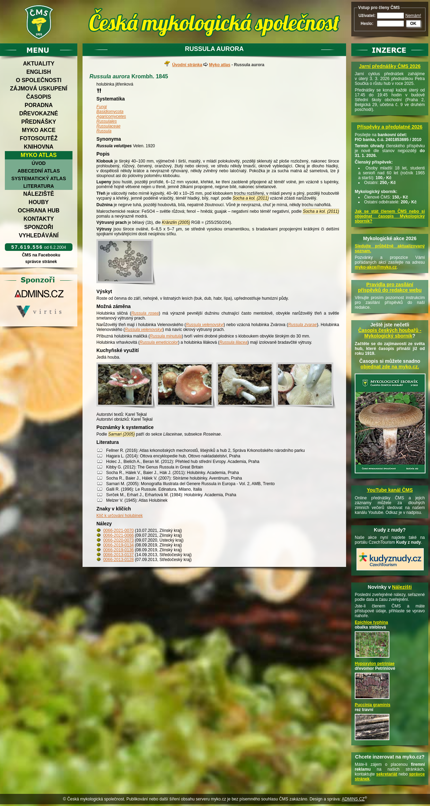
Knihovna (38, 147)
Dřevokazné (38, 113)
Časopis (38, 97)
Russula (103, 131)
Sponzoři (38, 227)
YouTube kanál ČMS (390, 490)
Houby (39, 202)
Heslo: (367, 23)
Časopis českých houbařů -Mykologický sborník (389, 333)
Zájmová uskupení (38, 88)
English (38, 72)
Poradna (39, 105)
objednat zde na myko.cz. (390, 366)
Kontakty (39, 219)
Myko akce (38, 130)
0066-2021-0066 (118, 535)
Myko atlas (39, 155)
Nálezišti (402, 587)
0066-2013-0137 (118, 554)
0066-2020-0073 (118, 540)
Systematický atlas (38, 178)
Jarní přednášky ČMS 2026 (389, 66)
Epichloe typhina (371, 622)
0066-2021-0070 (118, 530)
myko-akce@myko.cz (376, 267)
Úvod (38, 163)
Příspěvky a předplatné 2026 (389, 127)
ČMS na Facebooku (41, 255)
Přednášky (38, 122)
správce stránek (41, 261)
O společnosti (39, 80)
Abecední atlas (38, 171)
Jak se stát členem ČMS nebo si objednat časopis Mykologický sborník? (390, 216)
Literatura (38, 186)
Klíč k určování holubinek (119, 515)
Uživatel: (367, 15)
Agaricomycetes (111, 116)
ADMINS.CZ (353, 799)
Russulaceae (108, 126)
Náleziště (38, 194)
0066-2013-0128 (118, 559)
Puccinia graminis (372, 704)
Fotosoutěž (39, 138)
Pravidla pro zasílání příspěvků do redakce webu (390, 287)
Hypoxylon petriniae (375, 663)
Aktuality (38, 64)
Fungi (101, 106)
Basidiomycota (109, 111)
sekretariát (386, 774)
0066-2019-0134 (118, 545)
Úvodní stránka (187, 64)
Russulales (106, 121)
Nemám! (413, 15)
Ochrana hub (38, 210)
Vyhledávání (39, 235)
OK (413, 23)
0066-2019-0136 (118, 549)
